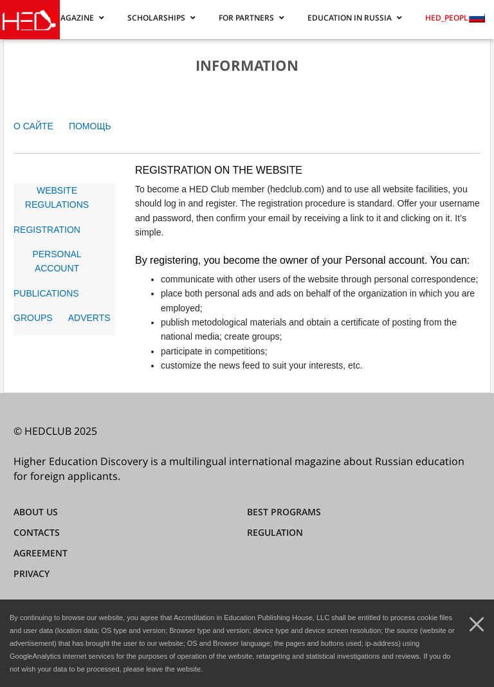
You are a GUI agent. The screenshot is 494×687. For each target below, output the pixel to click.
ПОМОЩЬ (90, 126)
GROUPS (33, 318)
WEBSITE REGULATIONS (57, 197)
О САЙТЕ (33, 126)
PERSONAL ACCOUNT (56, 261)
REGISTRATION (47, 229)
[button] (78, 17)
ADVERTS (89, 318)
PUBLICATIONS (46, 293)
